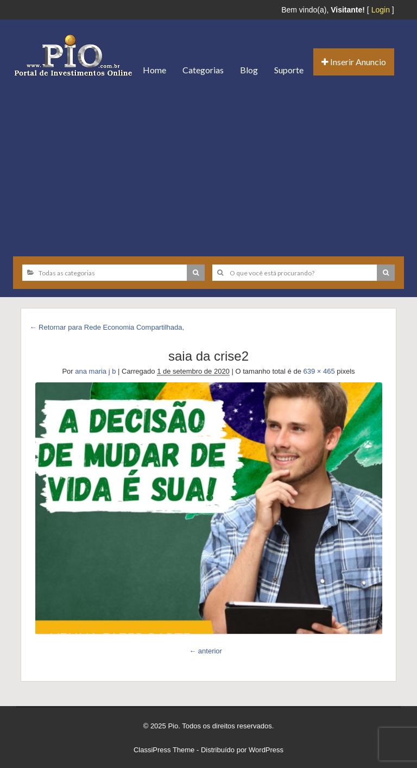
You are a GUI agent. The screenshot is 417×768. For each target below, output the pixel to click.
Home (154, 70)
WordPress (266, 750)
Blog (249, 70)
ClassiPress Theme (164, 750)
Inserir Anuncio (353, 61)
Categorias (203, 70)
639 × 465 (319, 371)
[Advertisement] (208, 167)
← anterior (205, 651)
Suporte (289, 70)
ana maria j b (95, 371)
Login (380, 9)
